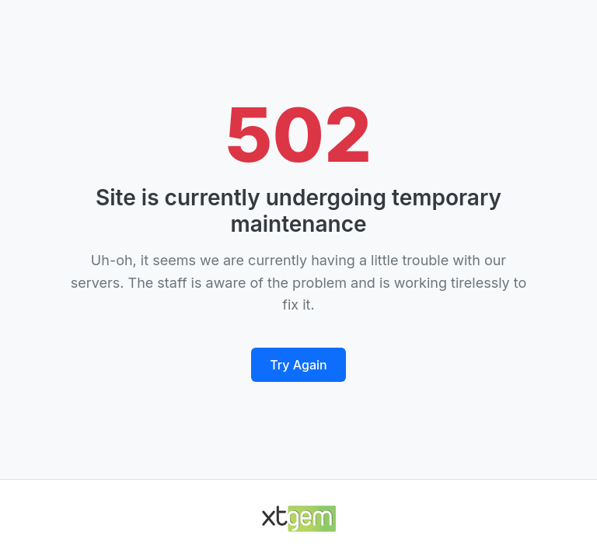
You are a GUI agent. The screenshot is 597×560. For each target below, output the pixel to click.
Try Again (298, 365)
